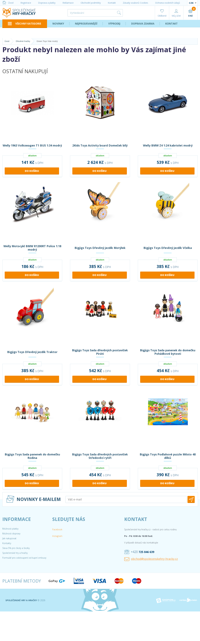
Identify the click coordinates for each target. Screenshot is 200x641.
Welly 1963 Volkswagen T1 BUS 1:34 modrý (32, 145)
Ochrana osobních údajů (167, 2)
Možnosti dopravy (11, 533)
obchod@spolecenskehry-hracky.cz (151, 559)
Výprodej (114, 23)
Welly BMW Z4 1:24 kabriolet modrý (167, 145)
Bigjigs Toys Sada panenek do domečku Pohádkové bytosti (167, 352)
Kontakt (112, 2)
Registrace (25, 2)
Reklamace (68, 2)
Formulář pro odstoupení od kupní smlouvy (24, 557)
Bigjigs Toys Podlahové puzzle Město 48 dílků (168, 456)
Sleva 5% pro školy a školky (16, 548)
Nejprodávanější (86, 23)
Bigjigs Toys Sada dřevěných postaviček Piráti (100, 352)
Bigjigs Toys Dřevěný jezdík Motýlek (100, 248)
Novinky (58, 23)
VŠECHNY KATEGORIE (24, 23)
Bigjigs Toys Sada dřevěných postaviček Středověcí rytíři (100, 456)
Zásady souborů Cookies (135, 2)
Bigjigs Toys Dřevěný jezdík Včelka (167, 248)
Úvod (7, 2)
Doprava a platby (46, 2)
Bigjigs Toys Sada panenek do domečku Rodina (32, 456)
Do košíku (32, 171)
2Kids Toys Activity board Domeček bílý (100, 145)
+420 (139, 552)
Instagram (57, 536)
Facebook (57, 529)
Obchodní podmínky (91, 2)
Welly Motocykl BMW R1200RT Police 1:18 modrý (32, 247)
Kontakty (6, 543)
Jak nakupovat (9, 538)
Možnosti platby (10, 528)
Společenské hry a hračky (15, 552)
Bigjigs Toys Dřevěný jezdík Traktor (32, 352)
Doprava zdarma (142, 23)
